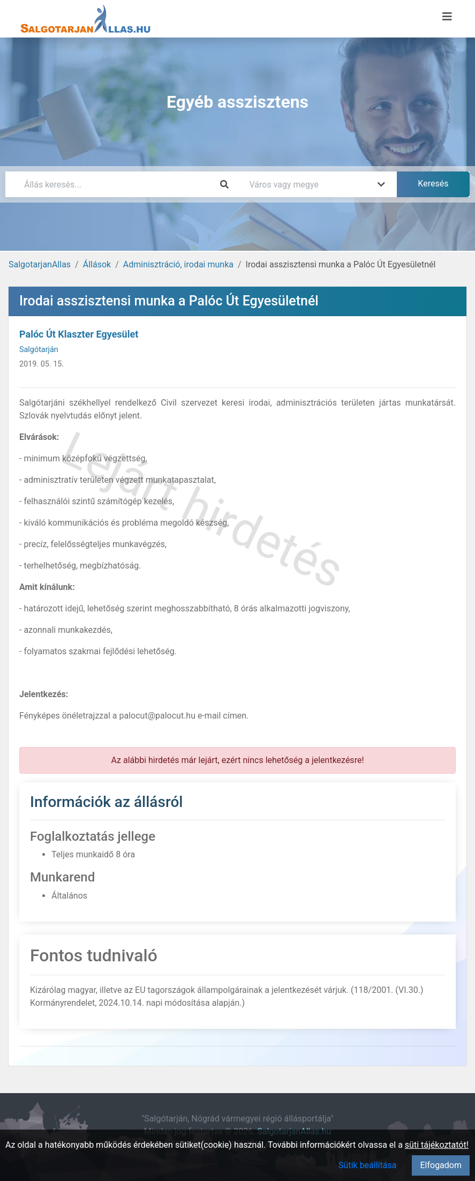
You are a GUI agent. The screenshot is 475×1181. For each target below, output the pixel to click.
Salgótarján (38, 349)
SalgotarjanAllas (40, 264)
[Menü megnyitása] (447, 16)
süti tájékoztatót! (437, 1145)
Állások (97, 264)
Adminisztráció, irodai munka (178, 264)
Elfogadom (441, 1165)
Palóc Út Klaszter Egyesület (78, 334)
